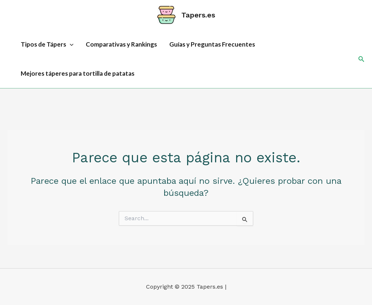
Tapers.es (198, 15)
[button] (361, 59)
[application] (69, 44)
